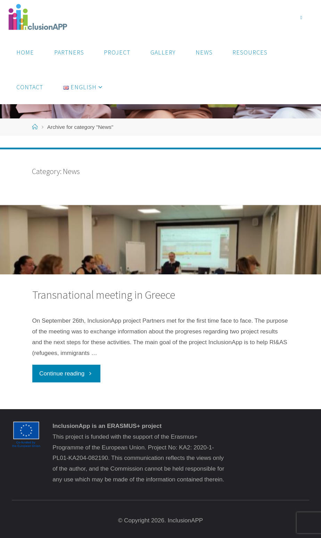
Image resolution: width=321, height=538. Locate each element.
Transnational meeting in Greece (103, 295)
